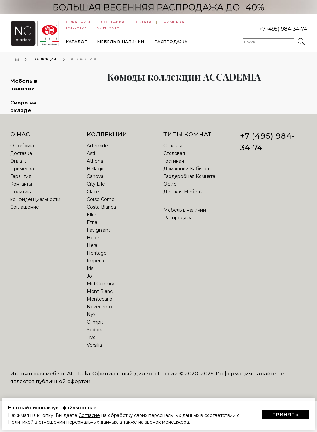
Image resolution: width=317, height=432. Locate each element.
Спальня (172, 151)
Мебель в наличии (120, 43)
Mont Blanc (100, 296)
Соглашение (24, 212)
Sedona (95, 335)
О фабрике (79, 23)
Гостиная (173, 166)
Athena (95, 166)
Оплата (142, 23)
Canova (95, 181)
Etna (92, 227)
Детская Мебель (182, 197)
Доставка (113, 23)
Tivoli (92, 342)
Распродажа (171, 43)
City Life (96, 189)
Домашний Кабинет (186, 174)
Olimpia (95, 327)
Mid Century (100, 289)
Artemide (97, 151)
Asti (91, 158)
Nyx (91, 319)
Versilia (94, 350)
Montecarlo (99, 304)
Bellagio (96, 174)
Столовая (174, 158)
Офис (169, 189)
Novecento (99, 312)
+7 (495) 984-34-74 (283, 30)
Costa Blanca (101, 212)
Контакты (109, 29)
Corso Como (101, 204)
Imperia (95, 266)
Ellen (92, 220)
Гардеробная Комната (189, 181)
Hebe (93, 243)
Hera (92, 250)
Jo (89, 281)
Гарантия (77, 29)
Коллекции (44, 63)
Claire (93, 197)
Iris (90, 273)
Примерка (173, 23)
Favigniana (99, 235)
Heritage (97, 258)
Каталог (76, 43)
